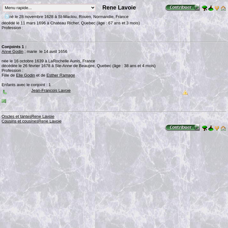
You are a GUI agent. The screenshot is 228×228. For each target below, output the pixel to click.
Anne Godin (12, 51)
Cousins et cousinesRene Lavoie (31, 121)
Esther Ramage (61, 75)
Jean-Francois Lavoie (51, 90)
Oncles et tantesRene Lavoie (28, 116)
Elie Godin (25, 75)
